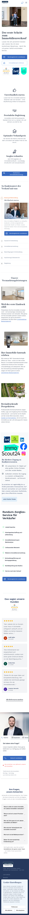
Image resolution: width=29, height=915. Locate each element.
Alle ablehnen (8, 910)
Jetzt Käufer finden (9, 499)
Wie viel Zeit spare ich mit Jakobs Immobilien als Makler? (14, 821)
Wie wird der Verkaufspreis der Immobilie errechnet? (14, 828)
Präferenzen (14, 907)
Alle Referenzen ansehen (14, 699)
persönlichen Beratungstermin (10, 373)
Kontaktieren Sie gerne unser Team (14, 849)
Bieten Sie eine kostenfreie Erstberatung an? (14, 840)
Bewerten (5, 877)
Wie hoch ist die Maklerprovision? (14, 834)
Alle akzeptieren (20, 910)
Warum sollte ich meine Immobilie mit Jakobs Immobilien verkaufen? (14, 807)
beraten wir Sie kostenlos (8, 418)
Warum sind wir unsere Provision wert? (14, 814)
